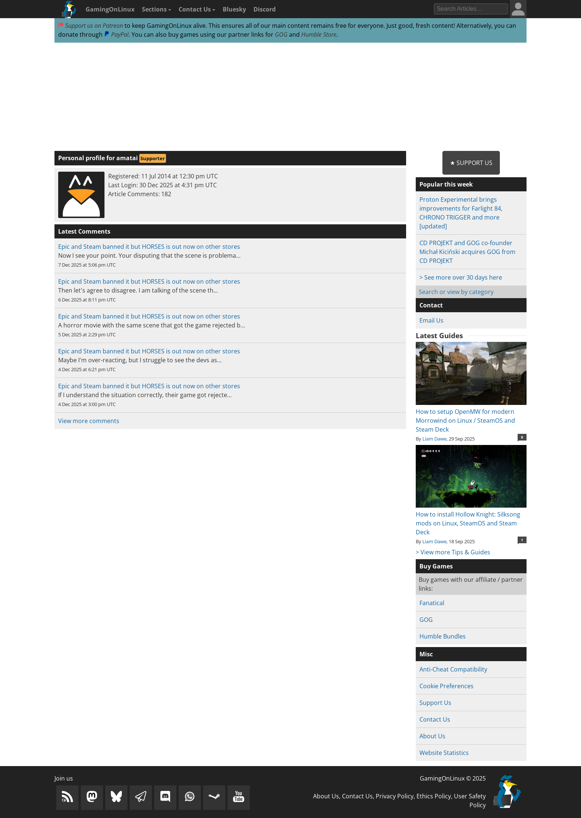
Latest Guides (439, 335)
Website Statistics (444, 753)
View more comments (88, 421)
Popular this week (446, 184)
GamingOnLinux (110, 9)
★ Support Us (471, 163)
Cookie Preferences (446, 686)
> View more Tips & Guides (453, 552)
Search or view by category (456, 292)
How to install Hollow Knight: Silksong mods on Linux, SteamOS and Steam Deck (471, 518)
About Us (432, 736)
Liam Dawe (434, 438)
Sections (156, 9)
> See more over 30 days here (460, 277)
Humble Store (318, 34)
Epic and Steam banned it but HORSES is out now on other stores (149, 247)
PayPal (116, 34)
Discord (264, 9)
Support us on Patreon (90, 26)
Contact (431, 305)
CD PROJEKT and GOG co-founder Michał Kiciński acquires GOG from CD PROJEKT (467, 252)
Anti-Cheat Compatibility (453, 669)
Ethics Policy (433, 796)
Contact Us (197, 9)
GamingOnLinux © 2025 (453, 778)
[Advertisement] (290, 97)
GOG (281, 34)
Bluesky (234, 9)
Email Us (431, 320)
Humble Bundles (442, 636)
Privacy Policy (395, 796)
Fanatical (431, 603)
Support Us (435, 703)
